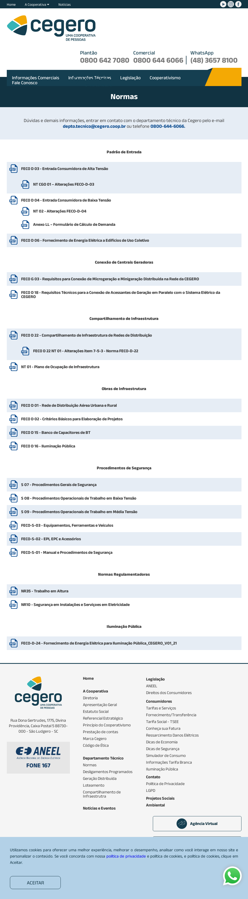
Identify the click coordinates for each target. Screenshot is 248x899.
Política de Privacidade (165, 784)
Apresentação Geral (100, 705)
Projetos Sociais (160, 798)
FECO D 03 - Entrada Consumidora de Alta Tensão (64, 168)
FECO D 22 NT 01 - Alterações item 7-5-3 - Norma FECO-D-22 (79, 351)
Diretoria (90, 698)
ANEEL (151, 686)
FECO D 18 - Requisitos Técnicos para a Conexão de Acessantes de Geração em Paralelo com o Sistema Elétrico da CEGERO (120, 294)
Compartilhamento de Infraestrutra (102, 794)
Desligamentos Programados (107, 772)
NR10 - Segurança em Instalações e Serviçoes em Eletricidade (75, 604)
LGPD (150, 790)
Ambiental (155, 805)
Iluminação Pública (162, 769)
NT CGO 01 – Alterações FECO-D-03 (57, 184)
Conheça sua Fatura (163, 728)
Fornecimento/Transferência (171, 715)
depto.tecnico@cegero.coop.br (95, 126)
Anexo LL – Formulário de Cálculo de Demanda (68, 224)
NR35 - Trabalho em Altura (44, 591)
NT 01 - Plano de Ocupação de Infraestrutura (60, 367)
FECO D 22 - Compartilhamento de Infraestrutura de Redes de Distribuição (86, 335)
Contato (153, 777)
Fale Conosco (24, 82)
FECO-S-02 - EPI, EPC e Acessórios (51, 539)
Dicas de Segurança (162, 749)
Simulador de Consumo (166, 756)
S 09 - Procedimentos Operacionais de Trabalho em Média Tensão (79, 511)
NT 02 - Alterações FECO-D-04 (53, 211)
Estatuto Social (95, 711)
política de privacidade (126, 856)
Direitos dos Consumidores (169, 693)
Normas (89, 765)
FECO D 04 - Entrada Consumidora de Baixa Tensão (66, 200)
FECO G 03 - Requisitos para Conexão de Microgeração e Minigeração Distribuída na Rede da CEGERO (110, 279)
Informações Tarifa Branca (169, 762)
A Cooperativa (37, 4)
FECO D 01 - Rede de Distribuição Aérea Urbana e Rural (69, 405)
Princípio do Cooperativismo (107, 725)
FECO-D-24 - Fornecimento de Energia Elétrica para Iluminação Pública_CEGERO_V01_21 (99, 643)
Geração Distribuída (100, 778)
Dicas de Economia (162, 742)
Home (11, 4)
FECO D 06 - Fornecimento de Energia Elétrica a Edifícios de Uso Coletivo (85, 240)
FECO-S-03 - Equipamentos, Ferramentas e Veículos (67, 525)
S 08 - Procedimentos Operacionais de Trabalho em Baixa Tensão (78, 498)
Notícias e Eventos (99, 808)
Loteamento (93, 785)
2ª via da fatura (98, 82)
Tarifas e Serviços (161, 708)
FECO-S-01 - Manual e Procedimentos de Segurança (66, 552)
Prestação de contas (100, 732)
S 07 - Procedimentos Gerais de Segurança (58, 484)
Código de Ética (96, 745)
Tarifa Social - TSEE (162, 722)
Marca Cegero (94, 739)
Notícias (64, 4)
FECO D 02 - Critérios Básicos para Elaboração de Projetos (72, 419)
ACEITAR (35, 882)
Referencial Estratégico (103, 718)
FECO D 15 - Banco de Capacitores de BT (55, 432)
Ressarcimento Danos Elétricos (172, 735)
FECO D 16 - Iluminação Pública (48, 446)
